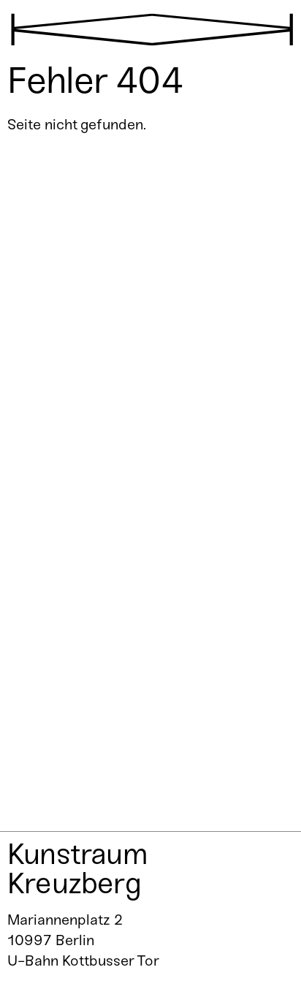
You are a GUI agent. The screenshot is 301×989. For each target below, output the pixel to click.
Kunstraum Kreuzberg (77, 868)
